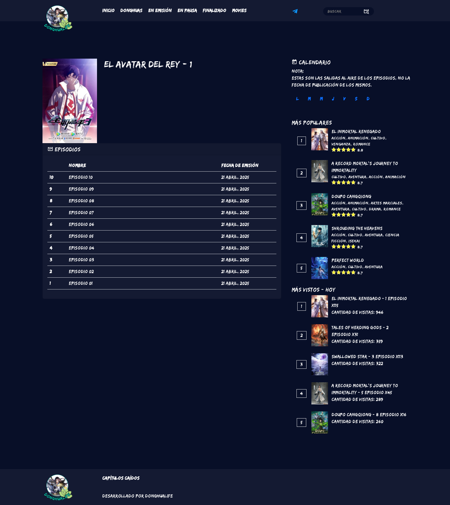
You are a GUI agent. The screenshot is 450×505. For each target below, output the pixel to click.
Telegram (296, 12)
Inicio (108, 10)
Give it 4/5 (348, 149)
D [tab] (367, 98)
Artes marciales (386, 203)
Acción (338, 138)
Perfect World (347, 260)
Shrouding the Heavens (357, 228)
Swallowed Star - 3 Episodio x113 (367, 356)
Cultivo (378, 138)
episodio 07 (81, 212)
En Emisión (160, 10)
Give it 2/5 (338, 149)
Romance (361, 144)
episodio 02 (81, 271)
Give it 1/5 (333, 149)
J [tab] (333, 98)
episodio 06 (81, 224)
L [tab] (297, 98)
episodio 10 (81, 177)
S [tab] (356, 98)
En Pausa (187, 10)
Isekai (354, 241)
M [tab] (309, 98)
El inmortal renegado (356, 131)
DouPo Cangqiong (351, 196)
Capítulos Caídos (120, 478)
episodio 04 (81, 247)
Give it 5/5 (353, 149)
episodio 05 (81, 236)
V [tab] (344, 98)
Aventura (357, 176)
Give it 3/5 (343, 149)
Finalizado (214, 10)
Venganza (340, 144)
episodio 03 (81, 259)
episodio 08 (81, 200)
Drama (375, 209)
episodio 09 (81, 189)
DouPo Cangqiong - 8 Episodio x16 (368, 414)
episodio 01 (81, 283)
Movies (239, 10)
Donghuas (131, 10)
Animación (358, 138)
